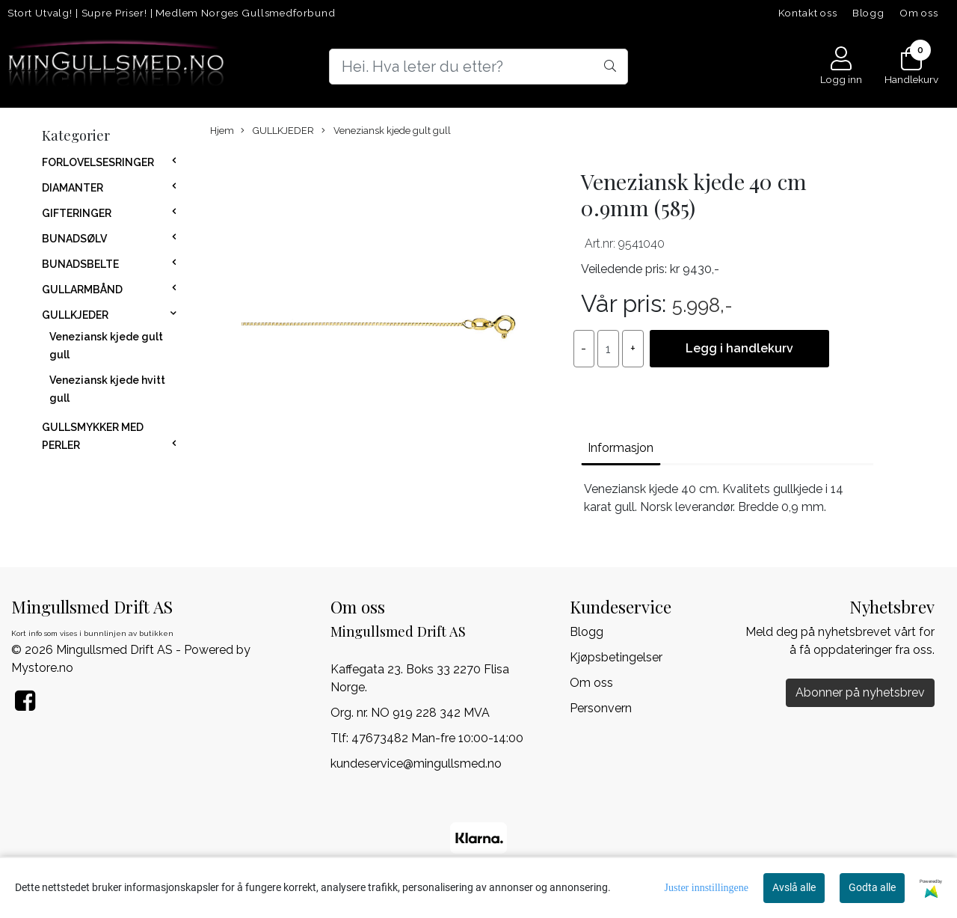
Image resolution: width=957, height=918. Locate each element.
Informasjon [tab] (620, 448)
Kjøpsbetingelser (616, 657)
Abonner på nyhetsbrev (860, 692)
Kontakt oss (807, 13)
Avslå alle (794, 887)
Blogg (868, 13)
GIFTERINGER (76, 213)
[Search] (478, 67)
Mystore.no (42, 668)
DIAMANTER (72, 188)
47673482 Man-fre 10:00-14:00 (437, 738)
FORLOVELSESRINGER (98, 162)
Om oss (918, 13)
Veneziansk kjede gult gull (386, 131)
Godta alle (872, 887)
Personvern (601, 708)
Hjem (222, 130)
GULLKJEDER (75, 315)
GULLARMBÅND (82, 290)
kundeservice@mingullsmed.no (416, 763)
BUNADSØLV (74, 239)
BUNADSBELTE (80, 264)
